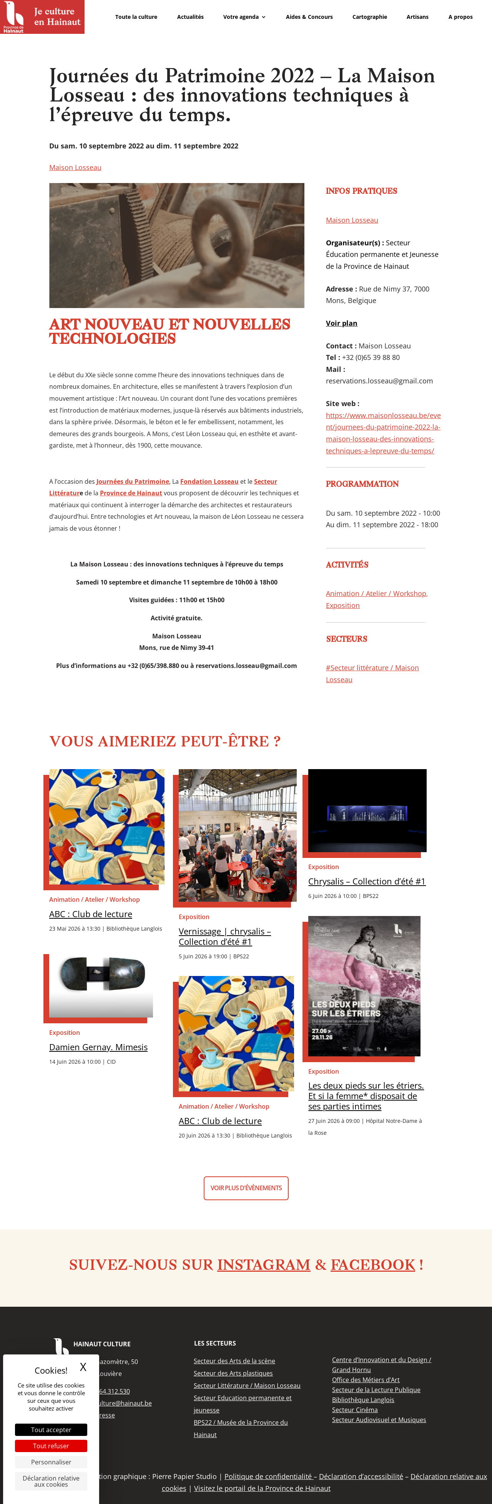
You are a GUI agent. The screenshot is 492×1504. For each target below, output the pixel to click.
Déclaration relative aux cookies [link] (51, 1481)
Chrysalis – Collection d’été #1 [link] (367, 881)
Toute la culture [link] (136, 16)
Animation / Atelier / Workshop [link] (376, 593)
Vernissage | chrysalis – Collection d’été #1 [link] (225, 936)
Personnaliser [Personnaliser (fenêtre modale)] (51, 1462)
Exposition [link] (343, 605)
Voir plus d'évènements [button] (246, 1188)
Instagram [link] (264, 1266)
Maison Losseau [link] (75, 167)
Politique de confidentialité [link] (269, 1476)
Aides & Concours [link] (309, 16)
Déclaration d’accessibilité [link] (361, 1476)
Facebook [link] (373, 1266)
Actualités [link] (190, 16)
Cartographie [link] (369, 16)
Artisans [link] (418, 16)
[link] (42, 17)
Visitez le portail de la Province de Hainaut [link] (262, 1488)
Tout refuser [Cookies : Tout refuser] (51, 1446)
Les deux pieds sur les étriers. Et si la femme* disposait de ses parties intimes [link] (366, 1096)
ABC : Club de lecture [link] (90, 913)
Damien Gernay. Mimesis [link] (98, 1047)
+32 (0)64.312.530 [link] (104, 1391)
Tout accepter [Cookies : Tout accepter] (51, 1430)
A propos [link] (461, 16)
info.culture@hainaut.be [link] (117, 1403)
